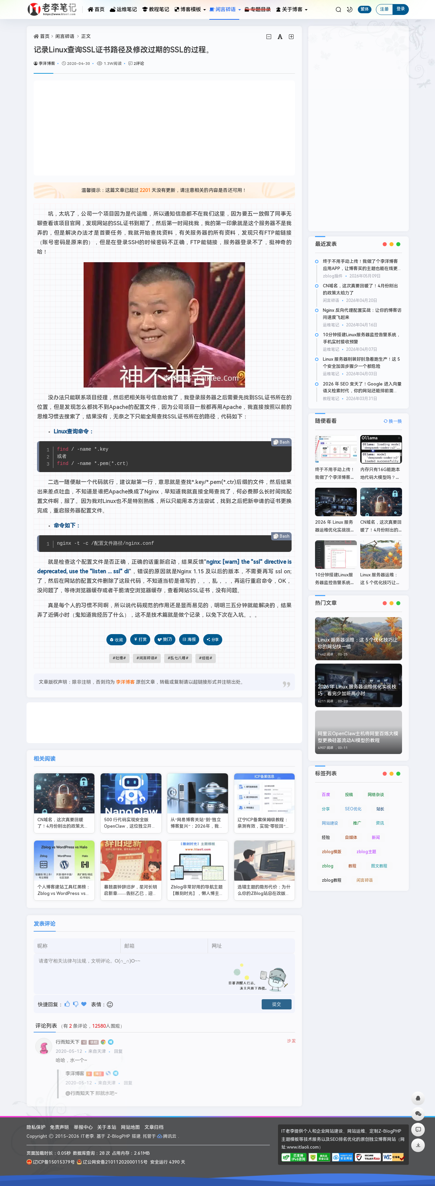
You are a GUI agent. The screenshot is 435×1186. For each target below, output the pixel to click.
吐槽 (119, 658)
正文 (86, 36)
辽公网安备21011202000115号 (111, 1162)
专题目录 (257, 9)
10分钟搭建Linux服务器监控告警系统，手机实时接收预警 (335, 577)
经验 (205, 658)
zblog (327, 861)
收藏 (119, 639)
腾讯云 (167, 1136)
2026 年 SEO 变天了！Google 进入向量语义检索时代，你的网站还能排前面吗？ (362, 391)
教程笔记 (155, 9)
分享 (326, 804)
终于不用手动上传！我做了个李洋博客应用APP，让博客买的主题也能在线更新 (360, 268)
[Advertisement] (164, 128)
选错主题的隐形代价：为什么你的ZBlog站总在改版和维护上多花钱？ (264, 883)
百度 (326, 789)
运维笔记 (123, 9)
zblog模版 (332, 846)
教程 (352, 861)
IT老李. (88, 1136)
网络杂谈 (376, 789)
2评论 (139, 63)
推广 (357, 818)
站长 (380, 804)
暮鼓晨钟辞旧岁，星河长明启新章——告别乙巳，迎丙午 (130, 883)
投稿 (349, 789)
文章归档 (153, 1127)
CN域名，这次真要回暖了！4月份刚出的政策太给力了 (63, 816)
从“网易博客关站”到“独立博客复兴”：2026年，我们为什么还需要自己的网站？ (197, 816)
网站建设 (330, 818)
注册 (384, 9)
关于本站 (106, 1127)
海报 (189, 639)
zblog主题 (366, 846)
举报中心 (83, 1127)
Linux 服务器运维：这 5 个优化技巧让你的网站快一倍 (380, 577)
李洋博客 (44, 63)
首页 (96, 9)
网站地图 (130, 1127)
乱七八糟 (178, 658)
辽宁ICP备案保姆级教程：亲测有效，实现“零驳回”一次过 (264, 816)
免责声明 (59, 1127)
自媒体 (351, 832)
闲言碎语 (64, 36)
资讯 (380, 818)
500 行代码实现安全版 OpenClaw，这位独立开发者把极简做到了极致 (130, 816)
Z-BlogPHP (118, 1136)
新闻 (376, 832)
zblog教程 (332, 875)
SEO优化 (353, 804)
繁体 (365, 9)
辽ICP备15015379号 (51, 1162)
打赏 (140, 639)
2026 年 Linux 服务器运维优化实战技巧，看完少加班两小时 (357, 685)
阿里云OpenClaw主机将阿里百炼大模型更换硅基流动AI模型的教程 (358, 732)
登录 (401, 8)
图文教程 (379, 861)
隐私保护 (36, 1127)
